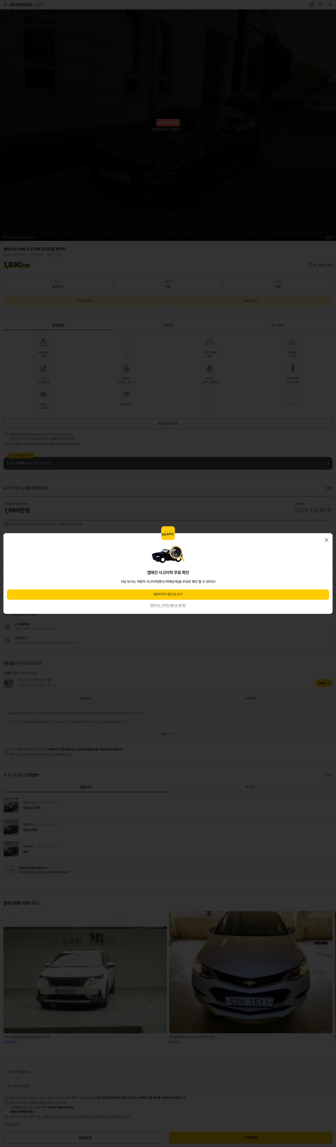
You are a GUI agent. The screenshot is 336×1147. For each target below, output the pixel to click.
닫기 (326, 540)
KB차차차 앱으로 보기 (168, 594)
